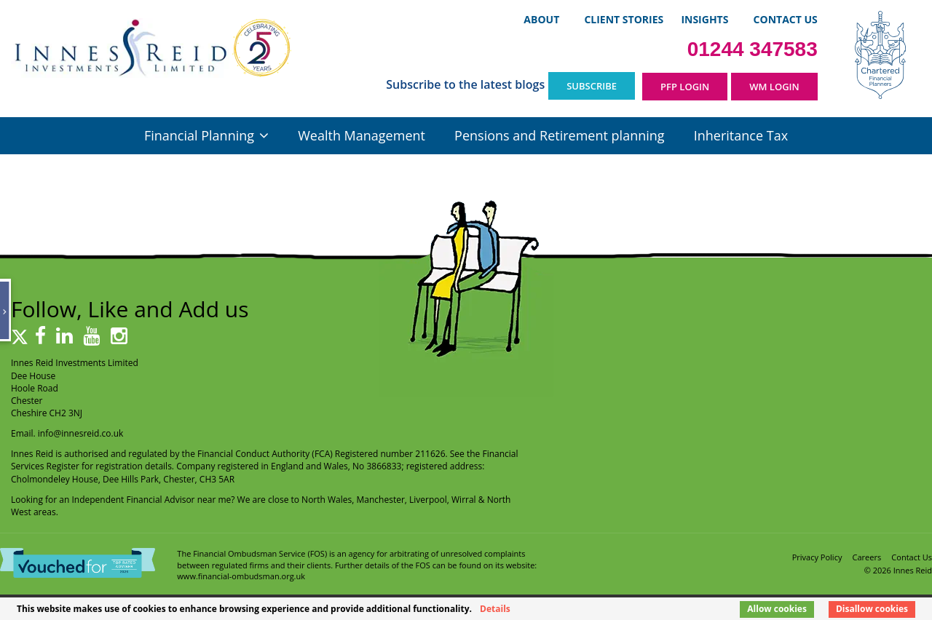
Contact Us (786, 19)
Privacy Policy (817, 557)
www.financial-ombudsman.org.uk (241, 576)
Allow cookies (777, 609)
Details (495, 609)
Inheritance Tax (741, 135)
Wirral (463, 499)
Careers (867, 557)
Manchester (381, 499)
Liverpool (428, 499)
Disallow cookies (872, 609)
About (541, 19)
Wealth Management (361, 135)
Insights (704, 19)
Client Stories (623, 19)
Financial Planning (199, 135)
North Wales (326, 499)
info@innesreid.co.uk (81, 433)
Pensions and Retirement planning (559, 135)
